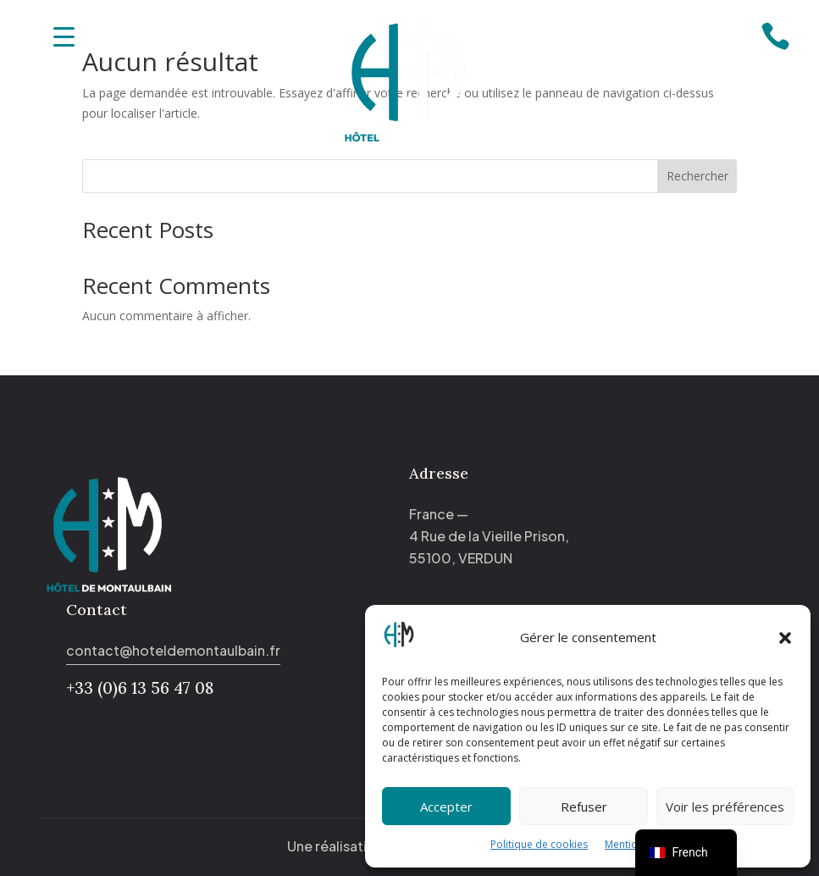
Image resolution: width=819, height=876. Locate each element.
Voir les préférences (725, 806)
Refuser (584, 806)
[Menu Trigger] (64, 36)
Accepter (446, 806)
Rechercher (697, 176)
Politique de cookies (539, 844)
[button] (785, 637)
